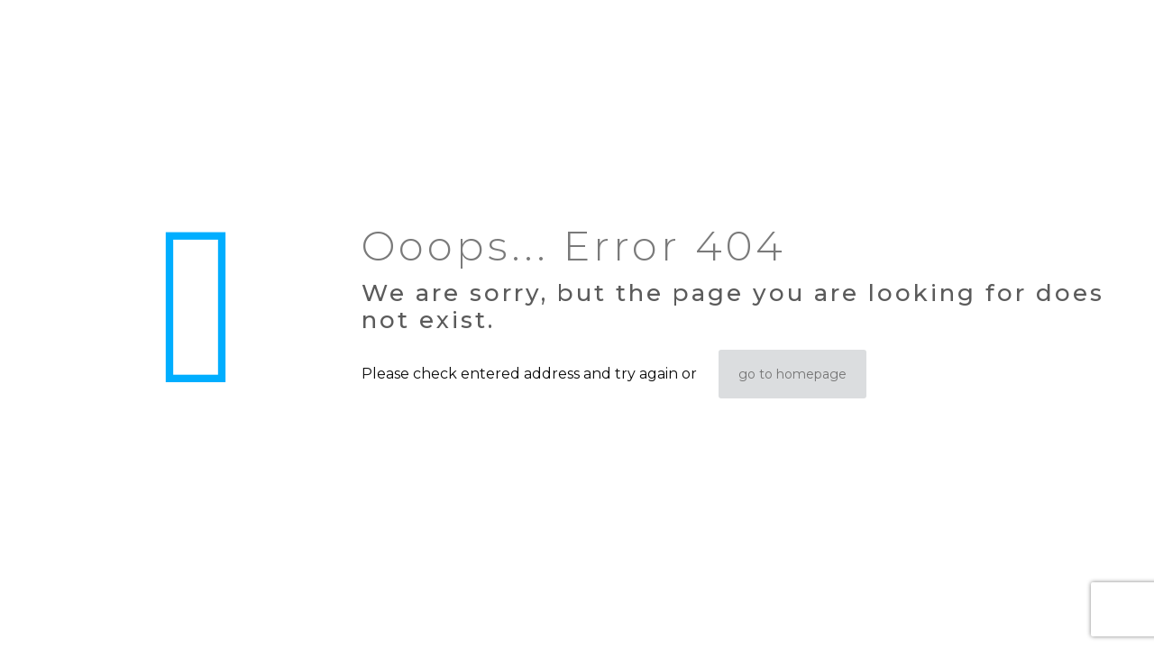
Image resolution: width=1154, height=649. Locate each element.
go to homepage (792, 374)
